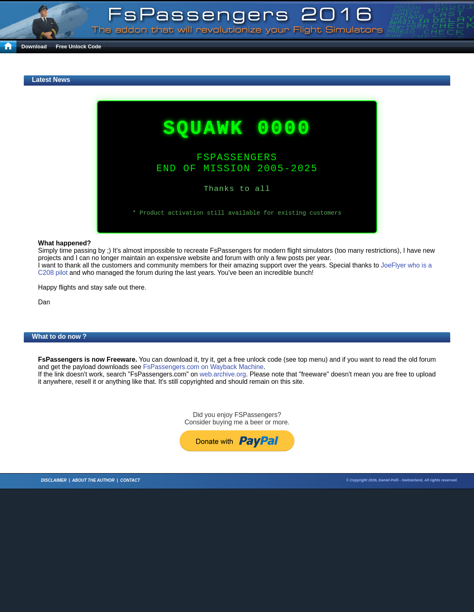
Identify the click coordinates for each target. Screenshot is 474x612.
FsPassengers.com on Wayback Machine (203, 366)
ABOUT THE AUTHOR (93, 480)
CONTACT (130, 480)
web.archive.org (223, 374)
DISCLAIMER (53, 480)
